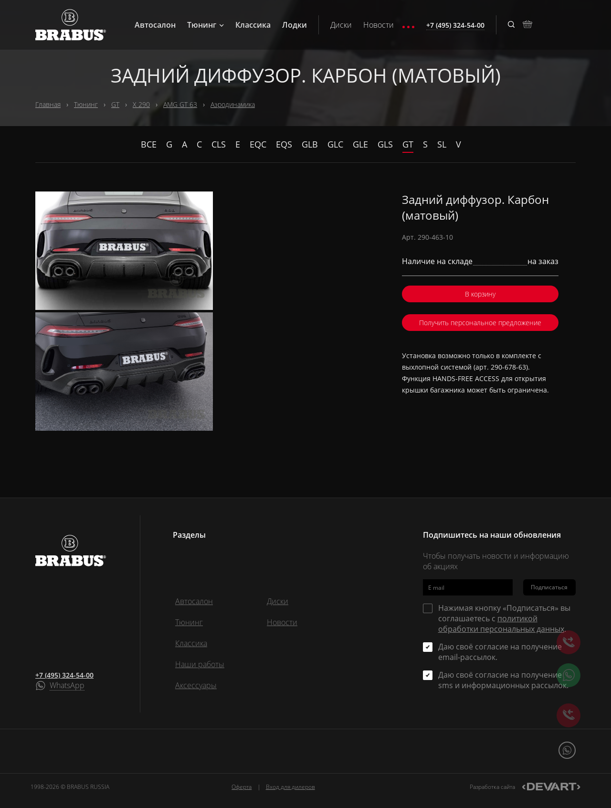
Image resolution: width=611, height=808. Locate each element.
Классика (253, 25)
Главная (48, 104)
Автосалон (155, 25)
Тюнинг (205, 25)
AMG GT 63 (180, 104)
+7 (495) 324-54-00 (64, 675)
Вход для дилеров (290, 787)
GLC (335, 144)
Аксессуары (196, 685)
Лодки (294, 25)
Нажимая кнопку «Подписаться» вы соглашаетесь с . (504, 618)
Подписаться (549, 587)
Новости (378, 25)
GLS (385, 144)
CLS (218, 144)
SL (441, 144)
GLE (360, 144)
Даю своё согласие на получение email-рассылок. (500, 651)
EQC (258, 144)
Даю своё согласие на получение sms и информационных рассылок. (503, 680)
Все (149, 144)
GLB (310, 144)
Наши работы (199, 664)
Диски (341, 25)
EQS (284, 144)
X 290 (141, 104)
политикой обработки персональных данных (501, 623)
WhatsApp (67, 686)
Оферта (242, 787)
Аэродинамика (233, 104)
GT (115, 104)
